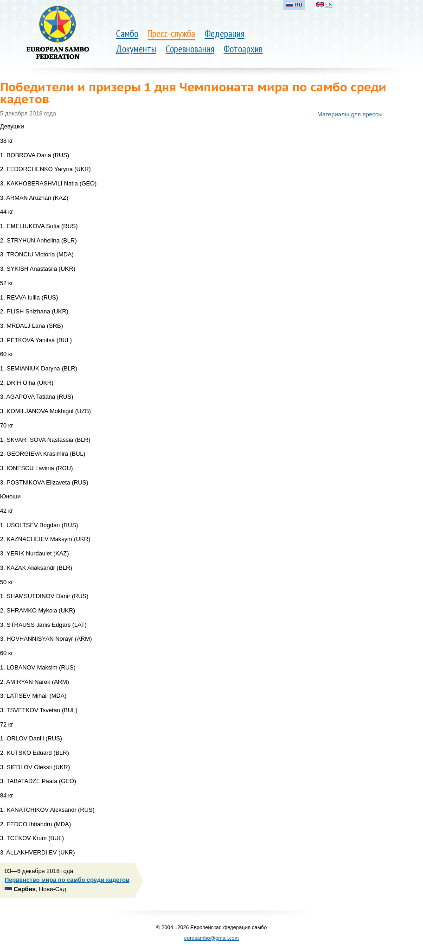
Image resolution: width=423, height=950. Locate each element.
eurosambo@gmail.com (211, 938)
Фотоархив (243, 49)
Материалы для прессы (350, 114)
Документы (136, 49)
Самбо (127, 33)
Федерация (224, 33)
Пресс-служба (171, 33)
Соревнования (190, 49)
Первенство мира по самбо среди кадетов (67, 879)
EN (329, 4)
